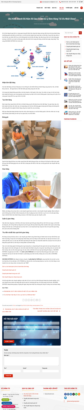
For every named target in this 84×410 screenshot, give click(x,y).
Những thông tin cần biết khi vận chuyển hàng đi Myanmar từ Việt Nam (75, 113)
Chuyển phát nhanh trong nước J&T (11, 273)
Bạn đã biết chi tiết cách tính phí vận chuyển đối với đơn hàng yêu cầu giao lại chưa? (75, 88)
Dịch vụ (54, 8)
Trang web (44, 368)
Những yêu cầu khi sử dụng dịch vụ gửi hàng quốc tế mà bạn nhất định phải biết (75, 101)
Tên (5, 368)
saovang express (36, 305)
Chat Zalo (5, 399)
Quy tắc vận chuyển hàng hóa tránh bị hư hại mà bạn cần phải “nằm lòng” (75, 107)
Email (25, 368)
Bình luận (6, 355)
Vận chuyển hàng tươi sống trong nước (12, 277)
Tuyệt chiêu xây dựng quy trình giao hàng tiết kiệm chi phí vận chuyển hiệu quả (75, 81)
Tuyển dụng (69, 8)
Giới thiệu (47, 8)
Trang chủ (39, 8)
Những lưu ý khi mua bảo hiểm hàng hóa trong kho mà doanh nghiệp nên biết (75, 74)
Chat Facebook (7, 403)
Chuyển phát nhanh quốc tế (9, 270)
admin (48, 23)
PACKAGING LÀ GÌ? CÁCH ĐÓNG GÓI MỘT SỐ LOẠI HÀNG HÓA (20, 291)
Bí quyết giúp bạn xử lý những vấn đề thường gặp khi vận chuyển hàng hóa (75, 95)
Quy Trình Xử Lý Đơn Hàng (26, 305)
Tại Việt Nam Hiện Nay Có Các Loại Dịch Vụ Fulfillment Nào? (19, 295)
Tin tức (61, 8)
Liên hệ (76, 8)
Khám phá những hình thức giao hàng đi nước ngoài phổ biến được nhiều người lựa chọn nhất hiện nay (75, 67)
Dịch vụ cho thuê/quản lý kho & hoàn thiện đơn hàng (15, 266)
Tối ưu (41, 305)
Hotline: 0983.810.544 (8, 406)
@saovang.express (73, 401)
